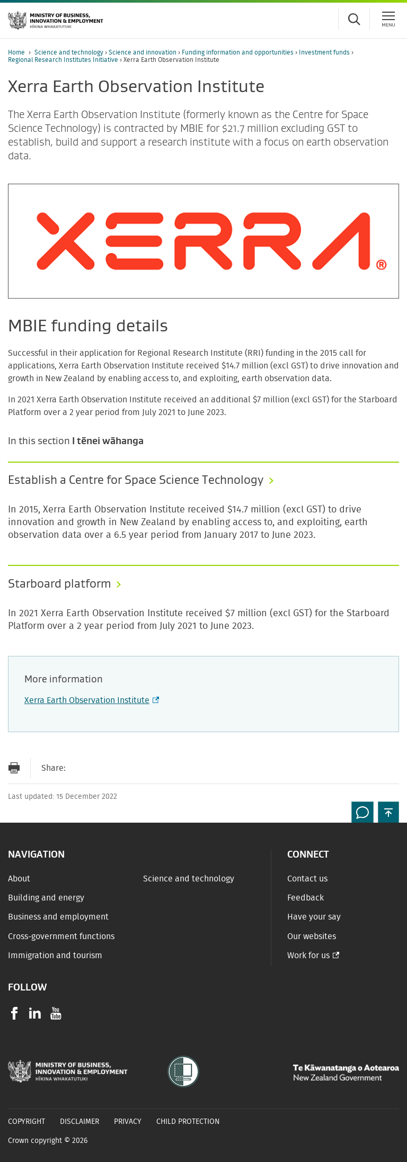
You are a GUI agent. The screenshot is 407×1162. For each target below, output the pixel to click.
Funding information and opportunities (238, 52)
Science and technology (69, 52)
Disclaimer (79, 1121)
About (19, 879)
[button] (388, 812)
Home (16, 52)
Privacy (127, 1121)
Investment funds (325, 52)
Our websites (311, 936)
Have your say (314, 917)
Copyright (26, 1121)
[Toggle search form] (354, 19)
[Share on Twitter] (121, 767)
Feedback (305, 898)
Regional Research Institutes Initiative (64, 60)
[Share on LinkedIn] (142, 767)
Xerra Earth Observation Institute (90, 700)
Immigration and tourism (55, 955)
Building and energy (46, 898)
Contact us (307, 879)
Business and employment (58, 917)
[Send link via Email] (79, 767)
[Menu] (388, 19)
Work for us (308, 955)
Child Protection (188, 1121)
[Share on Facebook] (100, 767)
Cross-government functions (61, 936)
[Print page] (14, 767)
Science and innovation (143, 52)
